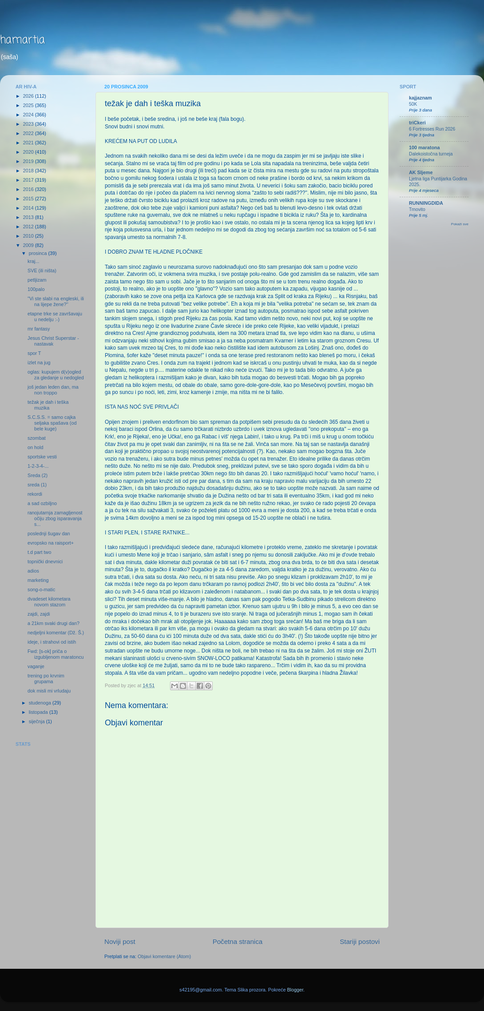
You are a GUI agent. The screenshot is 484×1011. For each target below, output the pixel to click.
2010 (29, 236)
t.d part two (39, 552)
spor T (34, 353)
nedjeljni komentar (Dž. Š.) (56, 632)
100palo (36, 289)
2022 (29, 133)
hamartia (22, 40)
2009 (29, 245)
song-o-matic (41, 589)
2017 (29, 180)
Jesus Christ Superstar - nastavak (53, 340)
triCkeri (417, 122)
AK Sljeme (420, 172)
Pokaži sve (459, 224)
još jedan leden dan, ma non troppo (53, 389)
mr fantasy (39, 328)
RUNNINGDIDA (426, 203)
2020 (29, 152)
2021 (29, 142)
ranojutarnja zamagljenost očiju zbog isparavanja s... (55, 518)
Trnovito (417, 209)
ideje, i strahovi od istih (52, 642)
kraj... (33, 261)
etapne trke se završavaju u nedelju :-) (55, 316)
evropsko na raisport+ (51, 542)
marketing (38, 580)
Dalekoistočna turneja (431, 153)
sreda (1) (37, 484)
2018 (29, 170)
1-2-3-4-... (38, 466)
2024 (29, 114)
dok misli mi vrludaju (49, 690)
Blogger (295, 989)
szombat (37, 438)
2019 (29, 161)
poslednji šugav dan (49, 533)
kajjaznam (420, 97)
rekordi (35, 494)
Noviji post (119, 941)
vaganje (36, 666)
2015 (29, 198)
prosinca (38, 253)
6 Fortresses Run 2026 (432, 129)
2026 (29, 96)
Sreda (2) (38, 475)
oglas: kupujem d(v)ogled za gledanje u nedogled (56, 374)
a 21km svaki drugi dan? (53, 623)
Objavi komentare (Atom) (164, 956)
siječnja (37, 721)
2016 (29, 189)
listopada (39, 712)
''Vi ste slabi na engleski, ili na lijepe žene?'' (56, 301)
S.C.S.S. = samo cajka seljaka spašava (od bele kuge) (52, 422)
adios (33, 570)
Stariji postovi (360, 941)
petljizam (37, 280)
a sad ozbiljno (42, 503)
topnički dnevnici (45, 561)
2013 (29, 217)
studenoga (40, 702)
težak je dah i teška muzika (48, 404)
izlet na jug (39, 362)
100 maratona (424, 147)
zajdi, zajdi (39, 614)
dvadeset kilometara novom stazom (49, 601)
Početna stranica (238, 941)
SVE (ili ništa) (42, 270)
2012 (29, 226)
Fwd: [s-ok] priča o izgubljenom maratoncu (56, 654)
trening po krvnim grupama (46, 678)
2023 (29, 124)
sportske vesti (42, 456)
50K (413, 104)
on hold (35, 447)
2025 (29, 105)
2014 (29, 208)
